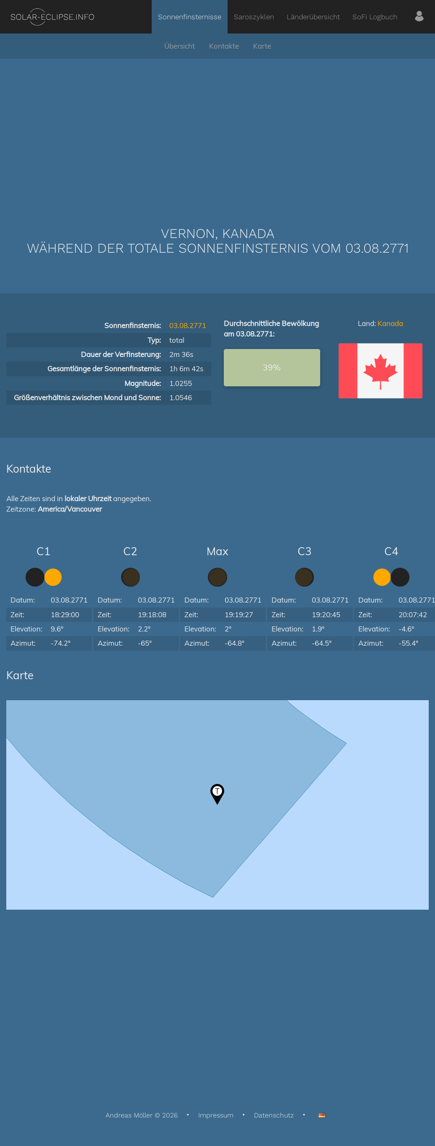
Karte (262, 45)
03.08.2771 (187, 325)
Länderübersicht (313, 17)
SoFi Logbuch (374, 17)
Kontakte (224, 45)
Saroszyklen (254, 17)
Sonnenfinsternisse (189, 17)
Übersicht (179, 45)
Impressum (215, 1115)
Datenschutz (274, 1115)
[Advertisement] (217, 130)
